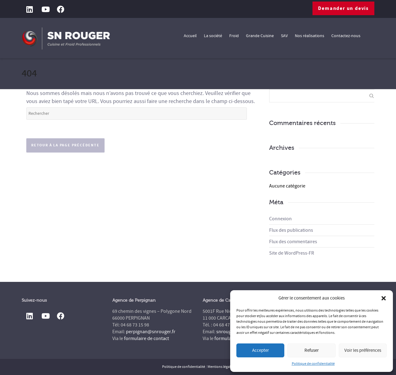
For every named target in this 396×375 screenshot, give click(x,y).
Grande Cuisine (260, 36)
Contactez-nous (345, 36)
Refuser (311, 350)
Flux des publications (291, 230)
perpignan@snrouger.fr (150, 332)
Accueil (190, 36)
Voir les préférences (362, 350)
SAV (284, 36)
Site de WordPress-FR (291, 253)
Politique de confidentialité (313, 363)
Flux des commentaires (293, 242)
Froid (234, 36)
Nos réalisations (309, 36)
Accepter (260, 350)
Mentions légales (221, 366)
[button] (384, 298)
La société (213, 36)
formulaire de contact (146, 338)
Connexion (280, 219)
